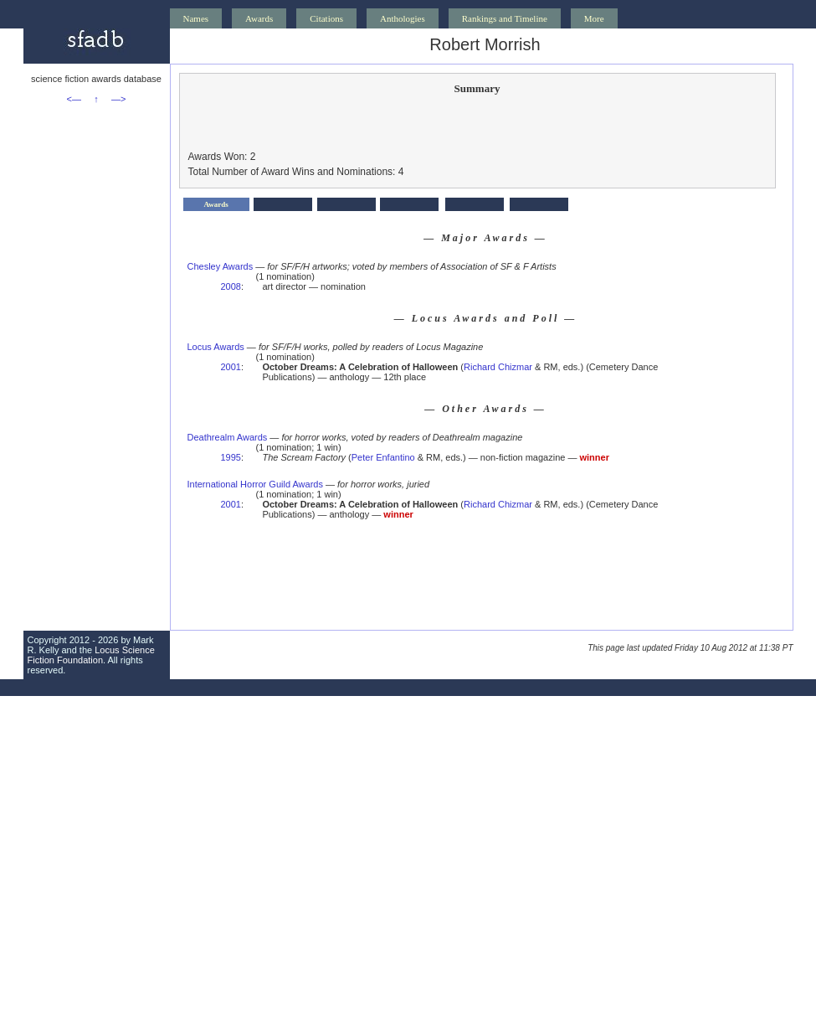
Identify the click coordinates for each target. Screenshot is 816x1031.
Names (196, 18)
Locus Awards (215, 347)
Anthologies (402, 18)
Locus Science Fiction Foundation (91, 655)
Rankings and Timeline (504, 18)
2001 (231, 367)
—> (118, 99)
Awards (259, 18)
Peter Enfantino (383, 457)
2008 (231, 286)
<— (74, 99)
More (594, 18)
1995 (231, 457)
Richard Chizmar (498, 367)
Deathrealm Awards (227, 437)
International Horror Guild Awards (255, 484)
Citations (326, 18)
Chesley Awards (220, 266)
